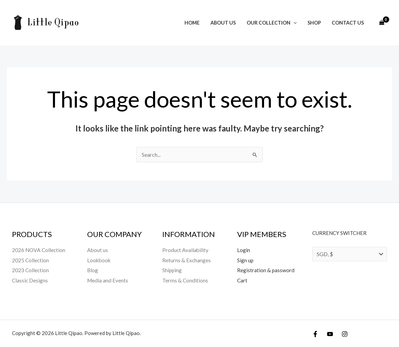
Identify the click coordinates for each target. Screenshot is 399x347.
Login (243, 250)
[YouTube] (330, 334)
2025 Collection (31, 260)
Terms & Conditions (185, 280)
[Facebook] (315, 334)
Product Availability (185, 250)
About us (226, 23)
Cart (242, 280)
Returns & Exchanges (186, 260)
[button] (296, 23)
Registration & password (266, 270)
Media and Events (108, 280)
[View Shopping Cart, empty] (381, 23)
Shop (315, 23)
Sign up (245, 260)
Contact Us (348, 23)
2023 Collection (31, 270)
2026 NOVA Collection (39, 250)
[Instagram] (345, 334)
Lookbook (99, 260)
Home (196, 23)
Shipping (172, 270)
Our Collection (274, 23)
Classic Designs (30, 280)
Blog (92, 270)
